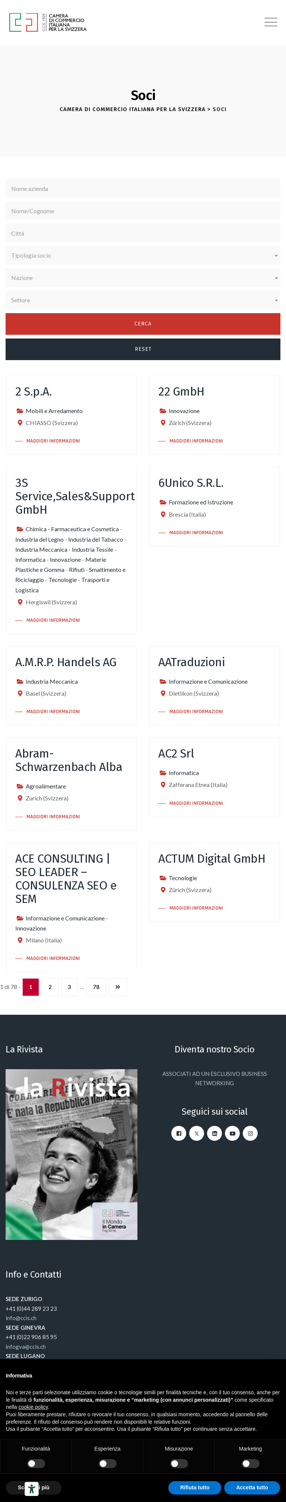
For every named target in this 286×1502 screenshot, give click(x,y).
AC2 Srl (176, 753)
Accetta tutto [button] (252, 1487)
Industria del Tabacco (95, 539)
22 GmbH (181, 391)
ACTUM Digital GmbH (211, 858)
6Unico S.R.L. (191, 483)
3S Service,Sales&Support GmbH (75, 496)
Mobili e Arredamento (54, 410)
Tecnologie (62, 579)
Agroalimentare (46, 786)
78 (96, 986)
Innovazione (184, 410)
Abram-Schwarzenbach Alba (68, 760)
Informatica (30, 559)
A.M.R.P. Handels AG (66, 662)
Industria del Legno (39, 539)
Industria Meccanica (41, 549)
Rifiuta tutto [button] (195, 1487)
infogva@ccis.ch (26, 1346)
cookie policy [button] (33, 1407)
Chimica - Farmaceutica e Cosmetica (72, 528)
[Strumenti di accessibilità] (32, 1489)
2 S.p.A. (33, 391)
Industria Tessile (92, 549)
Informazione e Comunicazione (208, 681)
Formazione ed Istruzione (201, 502)
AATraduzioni (191, 662)
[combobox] (143, 255)
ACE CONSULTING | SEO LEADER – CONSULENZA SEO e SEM (66, 878)
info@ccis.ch (21, 1317)
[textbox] (143, 255)
